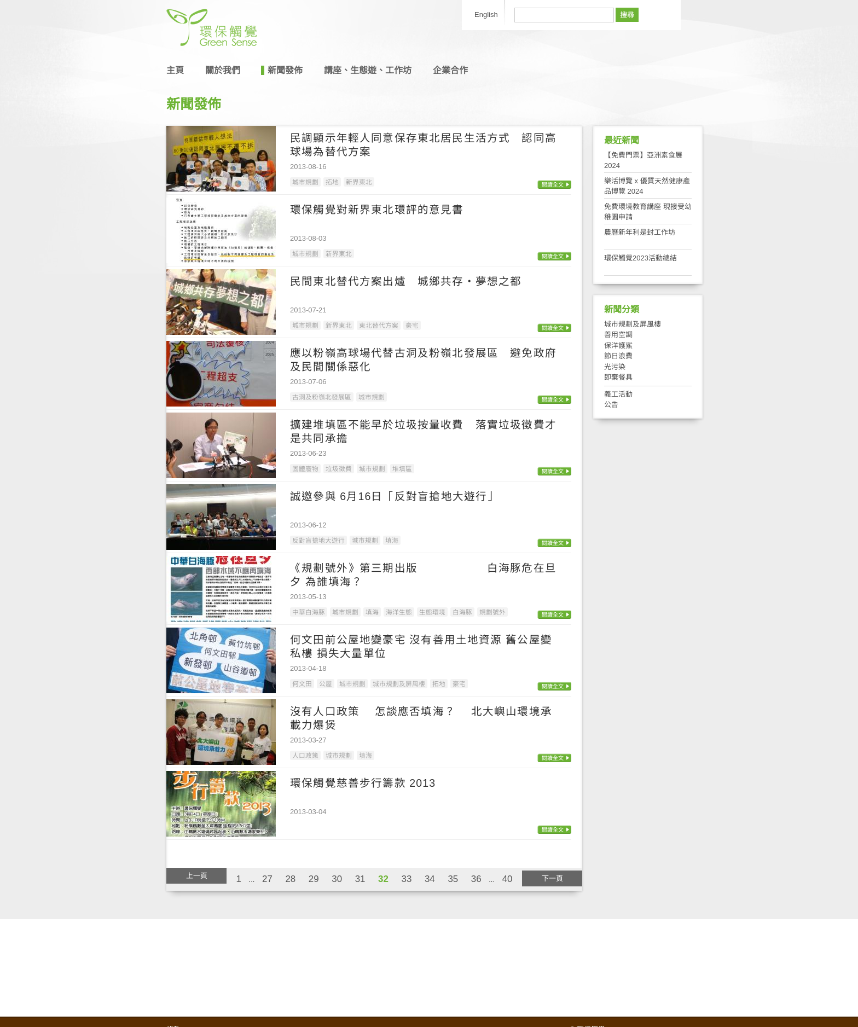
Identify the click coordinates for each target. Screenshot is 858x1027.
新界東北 (359, 181)
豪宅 (412, 325)
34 (430, 879)
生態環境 (432, 612)
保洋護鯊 (618, 345)
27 (267, 879)
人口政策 (305, 755)
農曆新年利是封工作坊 (639, 232)
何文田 (302, 683)
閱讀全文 (553, 185)
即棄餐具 (618, 377)
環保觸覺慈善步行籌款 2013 (363, 783)
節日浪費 (618, 356)
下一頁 (552, 878)
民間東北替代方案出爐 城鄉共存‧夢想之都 (405, 281)
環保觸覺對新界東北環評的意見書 (377, 210)
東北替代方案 (378, 325)
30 (337, 879)
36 (476, 879)
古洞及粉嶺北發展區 (321, 397)
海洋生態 (399, 612)
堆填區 (402, 468)
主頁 (175, 70)
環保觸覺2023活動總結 (640, 258)
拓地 (332, 181)
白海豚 (462, 612)
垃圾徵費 (339, 468)
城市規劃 (305, 181)
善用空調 (618, 334)
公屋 (325, 683)
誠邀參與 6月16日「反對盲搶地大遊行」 (394, 496)
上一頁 (196, 876)
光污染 (614, 367)
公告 (611, 405)
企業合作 (450, 70)
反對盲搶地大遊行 (318, 540)
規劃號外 (492, 612)
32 (383, 879)
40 (507, 879)
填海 (391, 540)
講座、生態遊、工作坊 (367, 70)
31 (360, 879)
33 (407, 879)
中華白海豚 (308, 612)
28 (290, 879)
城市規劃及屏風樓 (399, 683)
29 (314, 879)
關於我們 (222, 70)
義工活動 (618, 394)
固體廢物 (305, 468)
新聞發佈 (285, 70)
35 (453, 879)
